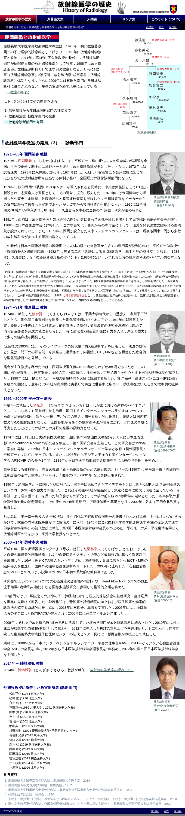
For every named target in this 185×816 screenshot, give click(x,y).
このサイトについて (165, 19)
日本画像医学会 (75, 295)
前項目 (150, 27)
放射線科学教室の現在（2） (111, 670)
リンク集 (128, 19)
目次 (161, 27)
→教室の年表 (17, 92)
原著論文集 (55, 19)
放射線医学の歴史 (18, 19)
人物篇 (92, 19)
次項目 (173, 27)
